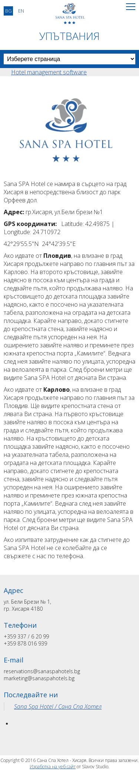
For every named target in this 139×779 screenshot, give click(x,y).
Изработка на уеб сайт (53, 766)
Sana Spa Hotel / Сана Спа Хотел (58, 706)
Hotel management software (49, 72)
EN (21, 10)
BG (8, 10)
